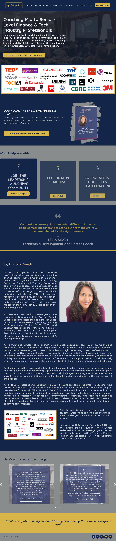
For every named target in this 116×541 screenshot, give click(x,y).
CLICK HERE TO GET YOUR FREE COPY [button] (26, 133)
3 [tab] (61, 507)
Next (115, 484)
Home (28, 4)
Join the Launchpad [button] (18, 203)
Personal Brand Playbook (64, 5)
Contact (83, 4)
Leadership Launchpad (43, 5)
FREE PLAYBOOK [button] (103, 5)
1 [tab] (55, 507)
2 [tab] (58, 507)
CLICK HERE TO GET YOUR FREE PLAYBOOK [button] (24, 55)
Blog (35, 4)
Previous (1, 484)
